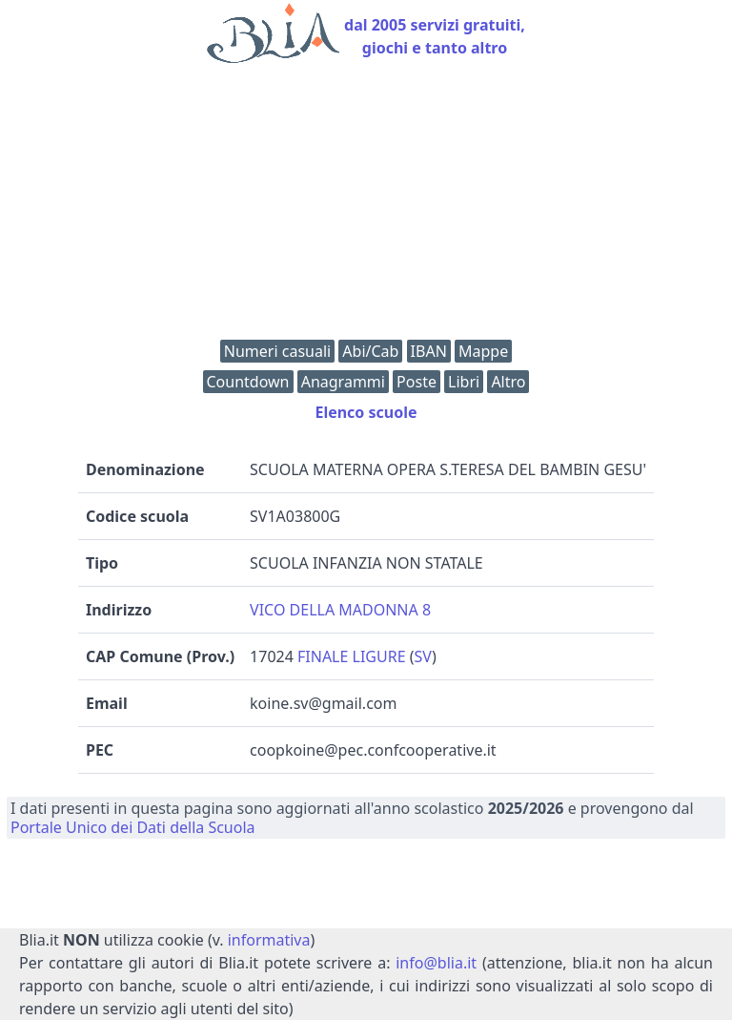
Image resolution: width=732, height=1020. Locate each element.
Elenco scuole (366, 412)
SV (423, 656)
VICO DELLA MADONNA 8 (340, 609)
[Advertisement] (366, 206)
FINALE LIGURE (351, 656)
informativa (269, 939)
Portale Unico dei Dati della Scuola (132, 827)
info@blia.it (436, 962)
